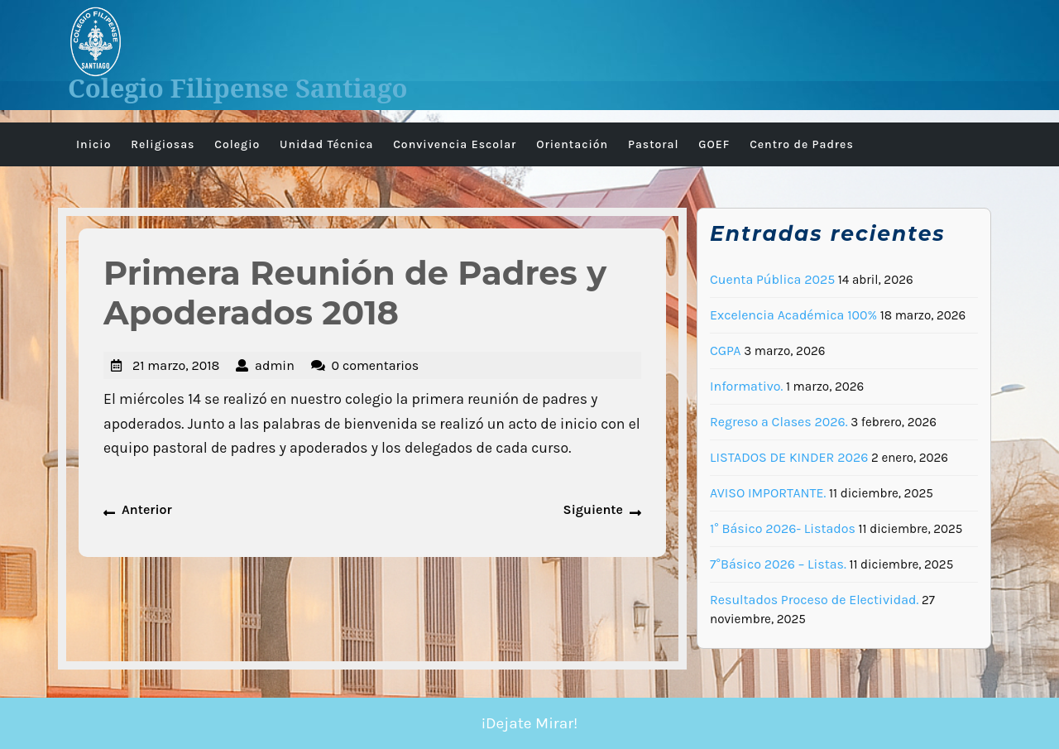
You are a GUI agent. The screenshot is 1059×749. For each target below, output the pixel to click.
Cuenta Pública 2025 (772, 279)
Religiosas (162, 144)
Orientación (572, 144)
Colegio (237, 144)
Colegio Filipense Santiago (238, 87)
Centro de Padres (802, 144)
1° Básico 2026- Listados (782, 528)
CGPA (725, 350)
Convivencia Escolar (454, 144)
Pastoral (653, 144)
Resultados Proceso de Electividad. (814, 599)
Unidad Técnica (326, 144)
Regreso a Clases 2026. (779, 422)
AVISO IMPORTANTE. (768, 493)
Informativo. (746, 386)
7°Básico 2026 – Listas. (778, 564)
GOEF (714, 144)
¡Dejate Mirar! (530, 723)
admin (275, 365)
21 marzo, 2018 (175, 365)
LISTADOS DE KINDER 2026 (789, 457)
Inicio (93, 144)
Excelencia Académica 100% (793, 315)
